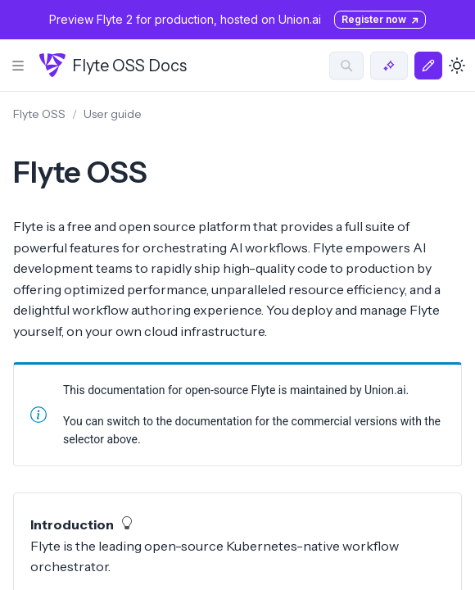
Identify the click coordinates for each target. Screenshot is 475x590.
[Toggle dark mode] (457, 65)
